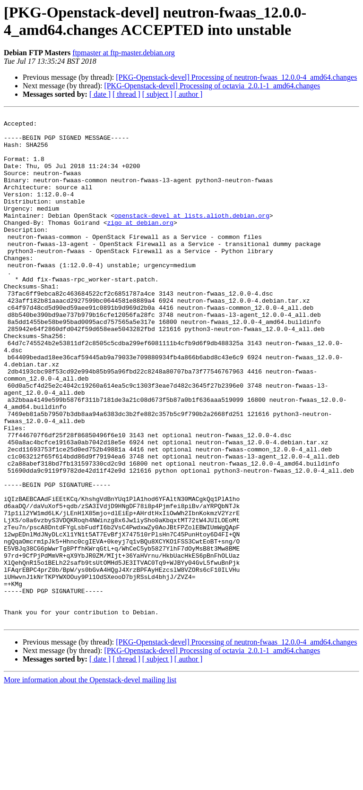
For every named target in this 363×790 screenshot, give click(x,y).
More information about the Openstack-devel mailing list (90, 782)
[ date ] (100, 94)
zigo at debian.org (140, 245)
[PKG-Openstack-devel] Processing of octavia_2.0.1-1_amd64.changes (212, 86)
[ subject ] (157, 94)
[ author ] (188, 94)
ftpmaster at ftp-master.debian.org (123, 53)
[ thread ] (126, 94)
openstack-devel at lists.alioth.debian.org (191, 236)
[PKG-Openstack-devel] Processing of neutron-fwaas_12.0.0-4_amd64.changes (236, 77)
